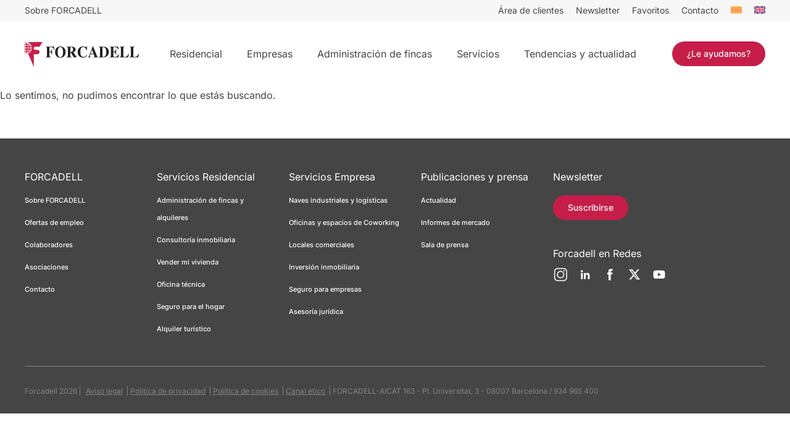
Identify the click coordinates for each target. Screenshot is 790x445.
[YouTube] (659, 279)
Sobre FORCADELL (63, 10)
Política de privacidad (168, 391)
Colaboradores (49, 244)
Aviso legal (104, 391)
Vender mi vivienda (187, 262)
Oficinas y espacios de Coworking (344, 222)
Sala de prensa (444, 244)
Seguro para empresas (325, 289)
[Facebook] (609, 279)
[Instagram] (560, 279)
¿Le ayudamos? (718, 53)
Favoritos (650, 10)
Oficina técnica (181, 284)
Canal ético (305, 391)
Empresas (270, 54)
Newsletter (598, 10)
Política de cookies (245, 391)
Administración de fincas (374, 54)
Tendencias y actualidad (580, 54)
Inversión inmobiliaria (324, 267)
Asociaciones (47, 267)
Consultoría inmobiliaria (196, 239)
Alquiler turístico (184, 328)
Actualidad (438, 200)
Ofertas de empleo (54, 222)
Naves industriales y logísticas (338, 200)
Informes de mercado (455, 222)
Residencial (196, 54)
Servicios (478, 54)
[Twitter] (634, 279)
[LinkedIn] (585, 279)
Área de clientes (530, 10)
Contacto (699, 10)
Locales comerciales (321, 244)
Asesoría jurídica (316, 311)
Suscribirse (590, 207)
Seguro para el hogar (191, 306)
